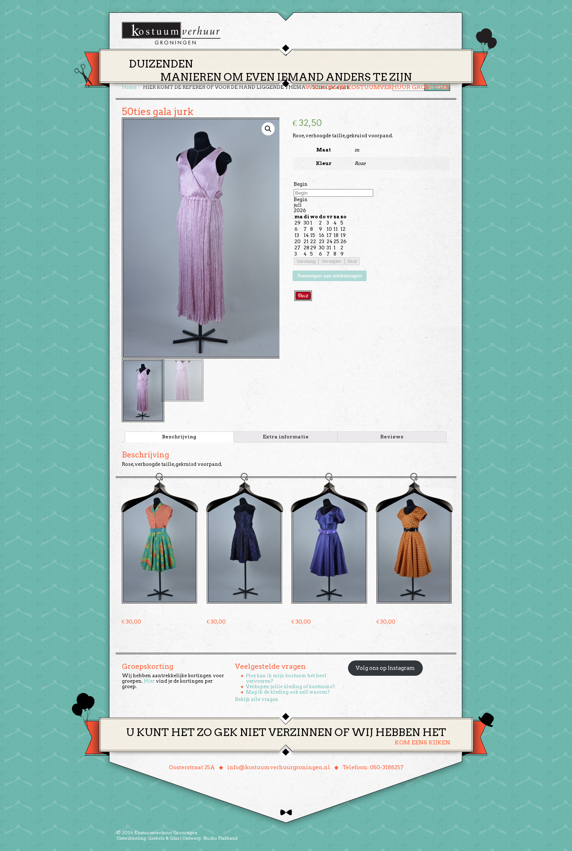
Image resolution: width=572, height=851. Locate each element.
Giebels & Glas (163, 837)
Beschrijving (179, 436)
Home (231, 56)
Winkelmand (428, 56)
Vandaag (306, 261)
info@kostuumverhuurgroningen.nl (278, 766)
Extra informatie (286, 436)
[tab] (179, 436)
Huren (290, 56)
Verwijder (331, 261)
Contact (388, 56)
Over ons (353, 56)
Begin (301, 184)
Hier (149, 680)
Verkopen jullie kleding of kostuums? (290, 686)
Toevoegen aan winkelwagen (329, 276)
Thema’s (260, 56)
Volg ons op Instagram (385, 667)
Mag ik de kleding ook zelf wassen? (288, 691)
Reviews (391, 436)
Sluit (352, 261)
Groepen (320, 56)
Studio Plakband (220, 837)
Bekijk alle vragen (256, 698)
